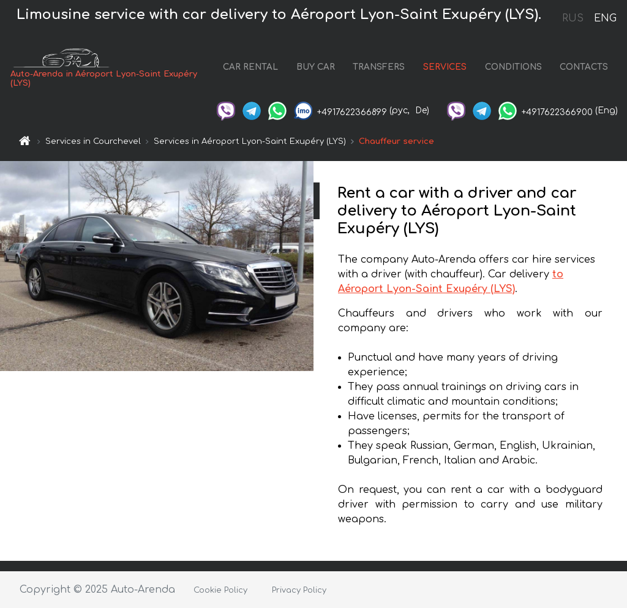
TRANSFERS (379, 67)
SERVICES (445, 67)
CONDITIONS (513, 67)
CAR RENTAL (250, 67)
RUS (573, 18)
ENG (605, 18)
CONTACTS (584, 67)
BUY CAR (315, 67)
